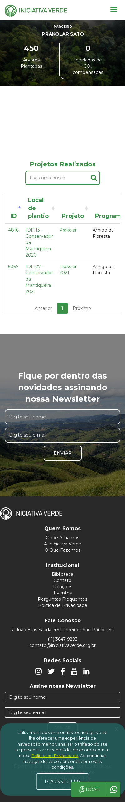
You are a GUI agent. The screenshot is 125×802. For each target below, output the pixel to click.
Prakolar (68, 230)
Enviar (63, 453)
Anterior (43, 308)
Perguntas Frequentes (62, 599)
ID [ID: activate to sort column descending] (14, 216)
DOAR (89, 789)
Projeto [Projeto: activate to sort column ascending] (73, 216)
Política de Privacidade (62, 605)
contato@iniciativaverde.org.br (62, 645)
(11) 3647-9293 (63, 639)
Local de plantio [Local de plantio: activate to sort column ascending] (38, 208)
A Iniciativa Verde (62, 544)
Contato (62, 580)
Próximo (82, 308)
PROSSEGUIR (62, 781)
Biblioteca (62, 574)
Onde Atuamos (62, 537)
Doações (62, 586)
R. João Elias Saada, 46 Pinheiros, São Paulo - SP (62, 630)
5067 (13, 266)
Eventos (63, 593)
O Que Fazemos (62, 550)
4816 (13, 230)
